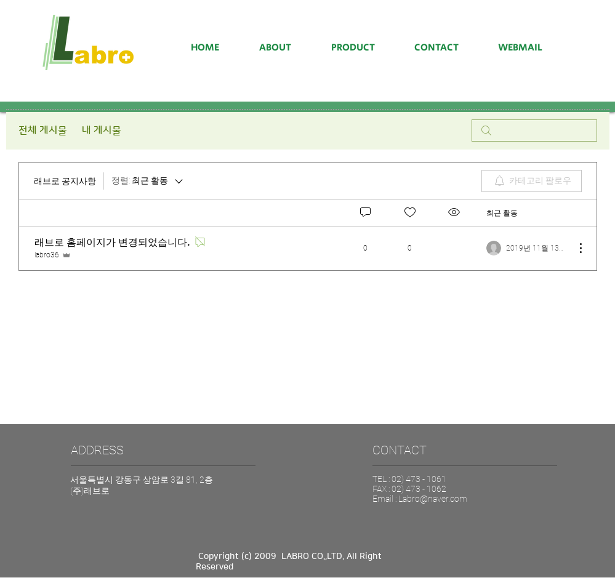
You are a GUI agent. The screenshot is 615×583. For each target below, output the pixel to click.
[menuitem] (531, 181)
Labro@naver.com (432, 499)
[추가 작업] (574, 248)
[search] (534, 130)
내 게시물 (101, 130)
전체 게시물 (42, 130)
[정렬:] (148, 181)
